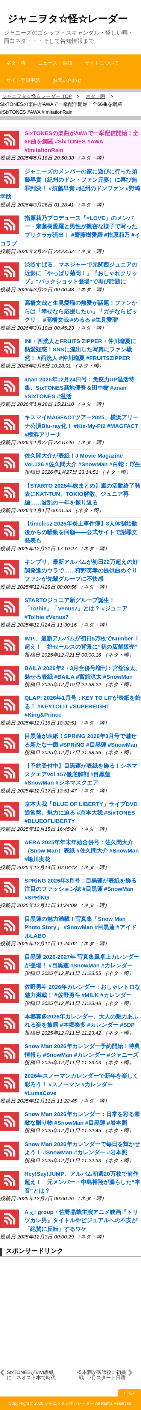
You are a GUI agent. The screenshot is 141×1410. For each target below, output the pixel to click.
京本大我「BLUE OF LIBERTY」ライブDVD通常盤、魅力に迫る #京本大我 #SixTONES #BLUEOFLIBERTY (81, 812)
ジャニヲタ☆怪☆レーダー (67, 19)
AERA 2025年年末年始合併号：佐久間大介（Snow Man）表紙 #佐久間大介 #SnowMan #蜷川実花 (81, 850)
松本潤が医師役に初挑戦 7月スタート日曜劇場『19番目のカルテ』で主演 (101, 1375)
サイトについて (102, 63)
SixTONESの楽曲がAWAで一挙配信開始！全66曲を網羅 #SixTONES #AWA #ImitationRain (81, 141)
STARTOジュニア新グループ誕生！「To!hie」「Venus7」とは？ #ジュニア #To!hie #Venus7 (75, 608)
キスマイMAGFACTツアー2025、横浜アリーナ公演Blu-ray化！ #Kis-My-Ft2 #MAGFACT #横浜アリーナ (81, 425)
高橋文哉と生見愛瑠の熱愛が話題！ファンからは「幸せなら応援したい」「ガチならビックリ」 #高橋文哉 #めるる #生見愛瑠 (80, 311)
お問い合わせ (67, 80)
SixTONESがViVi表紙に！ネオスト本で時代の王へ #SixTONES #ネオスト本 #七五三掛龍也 (31, 1375)
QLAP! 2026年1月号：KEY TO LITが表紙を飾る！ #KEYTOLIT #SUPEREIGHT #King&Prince (82, 706)
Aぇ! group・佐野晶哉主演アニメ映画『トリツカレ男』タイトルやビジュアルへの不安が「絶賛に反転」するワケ (81, 1220)
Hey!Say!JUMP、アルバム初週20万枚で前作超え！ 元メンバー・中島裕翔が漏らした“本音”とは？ (82, 1182)
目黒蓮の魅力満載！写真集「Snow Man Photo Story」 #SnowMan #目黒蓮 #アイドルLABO (80, 927)
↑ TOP (129, 1393)
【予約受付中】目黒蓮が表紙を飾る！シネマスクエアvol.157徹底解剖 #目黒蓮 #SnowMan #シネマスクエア (80, 774)
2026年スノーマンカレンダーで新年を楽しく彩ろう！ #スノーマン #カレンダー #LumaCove (81, 1084)
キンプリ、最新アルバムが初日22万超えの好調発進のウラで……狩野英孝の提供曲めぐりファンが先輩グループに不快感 (81, 570)
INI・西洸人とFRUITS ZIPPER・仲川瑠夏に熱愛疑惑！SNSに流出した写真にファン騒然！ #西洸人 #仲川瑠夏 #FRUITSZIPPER (80, 349)
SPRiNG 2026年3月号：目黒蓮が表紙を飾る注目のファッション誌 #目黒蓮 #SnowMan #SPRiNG (80, 889)
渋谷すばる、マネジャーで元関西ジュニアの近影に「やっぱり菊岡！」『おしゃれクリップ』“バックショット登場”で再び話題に (80, 273)
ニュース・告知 (55, 63)
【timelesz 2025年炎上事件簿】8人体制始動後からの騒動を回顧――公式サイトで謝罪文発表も (80, 532)
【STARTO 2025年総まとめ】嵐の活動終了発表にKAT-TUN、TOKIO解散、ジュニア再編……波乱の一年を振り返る (82, 494)
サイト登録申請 (23, 80)
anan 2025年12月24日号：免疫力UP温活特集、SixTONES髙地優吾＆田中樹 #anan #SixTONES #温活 (79, 387)
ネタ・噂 (16, 63)
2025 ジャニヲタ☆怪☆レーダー (64, 1403)
